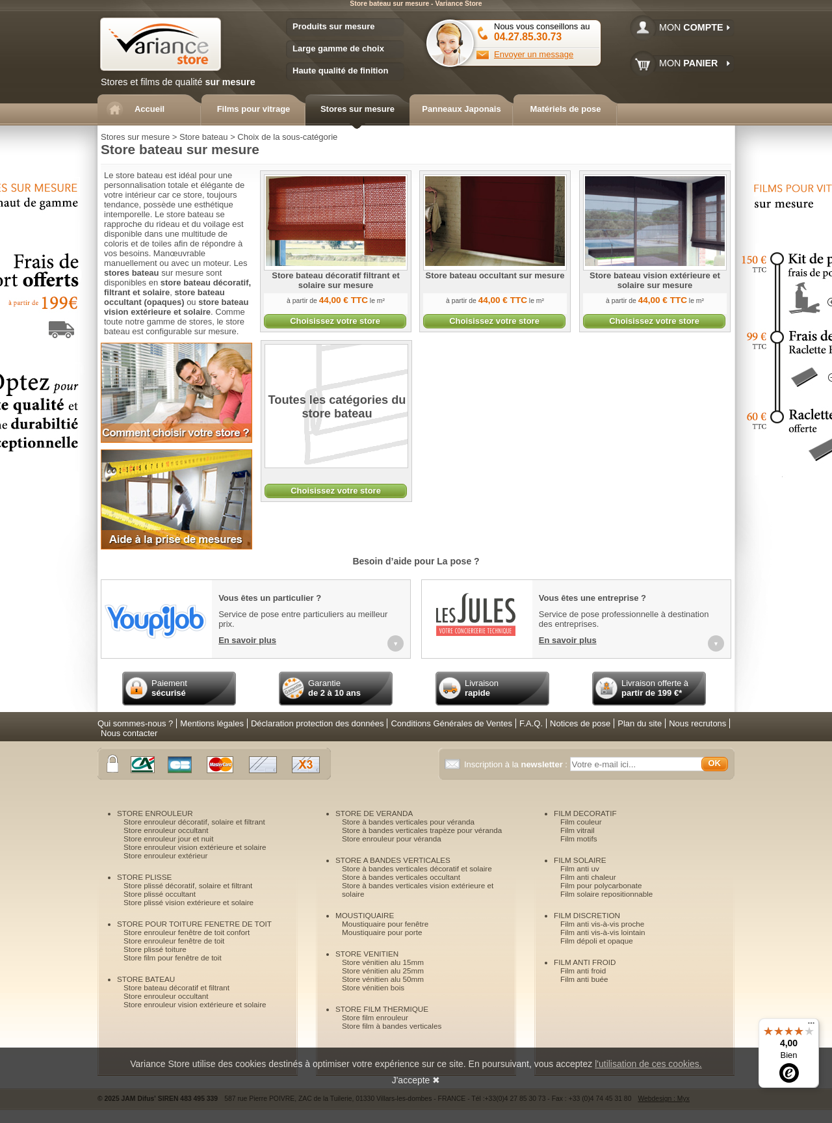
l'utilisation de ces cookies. (648, 1064)
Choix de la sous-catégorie (287, 137)
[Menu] (811, 1026)
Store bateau (203, 137)
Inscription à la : (517, 764)
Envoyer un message (533, 54)
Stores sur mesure (135, 137)
